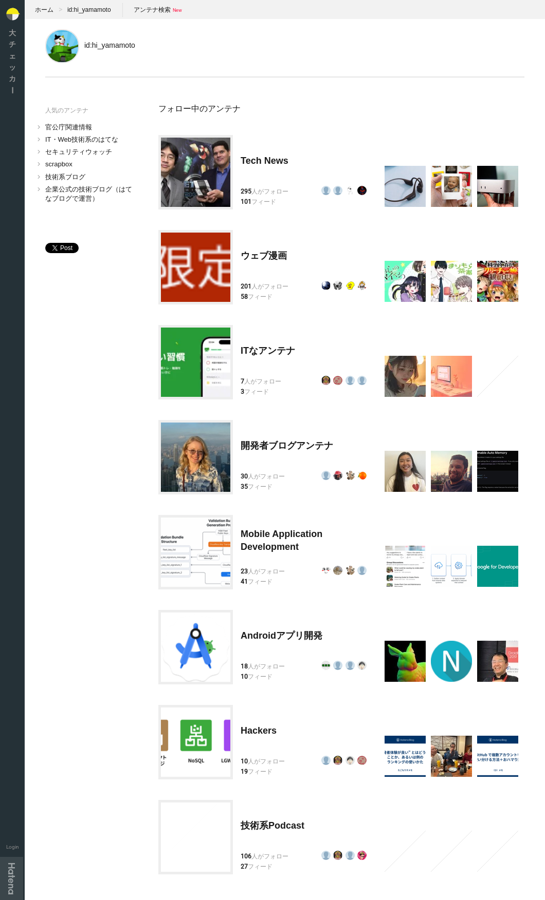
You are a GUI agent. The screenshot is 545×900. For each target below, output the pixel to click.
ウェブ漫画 (264, 256)
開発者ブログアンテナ (287, 446)
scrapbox (58, 164)
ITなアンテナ (268, 351)
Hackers (259, 730)
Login (12, 847)
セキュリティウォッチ (78, 152)
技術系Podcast (272, 825)
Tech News (264, 161)
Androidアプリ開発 (281, 635)
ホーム (44, 9)
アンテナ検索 (152, 9)
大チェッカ (12, 61)
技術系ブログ (65, 177)
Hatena (11, 878)
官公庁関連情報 (68, 127)
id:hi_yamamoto (89, 9)
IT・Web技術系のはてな (81, 139)
